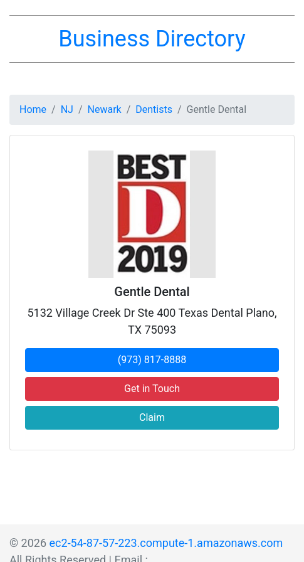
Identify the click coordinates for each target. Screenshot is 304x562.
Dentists (153, 109)
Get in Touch (152, 389)
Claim (152, 417)
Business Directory (151, 39)
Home (32, 109)
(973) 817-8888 (152, 360)
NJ (67, 109)
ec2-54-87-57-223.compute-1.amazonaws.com (166, 542)
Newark (105, 109)
